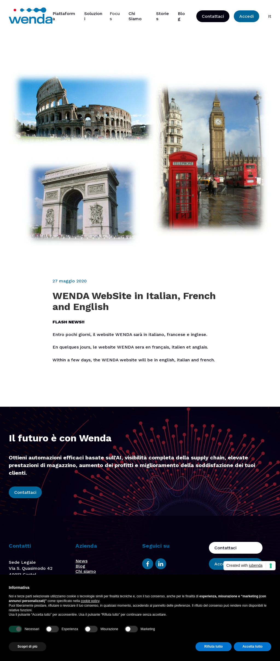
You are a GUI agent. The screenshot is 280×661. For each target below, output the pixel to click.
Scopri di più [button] (27, 646)
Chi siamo (85, 571)
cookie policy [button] (90, 601)
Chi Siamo (135, 16)
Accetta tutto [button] (252, 646)
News (81, 560)
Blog (80, 566)
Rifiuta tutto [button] (213, 646)
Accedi (246, 16)
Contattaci (213, 16)
